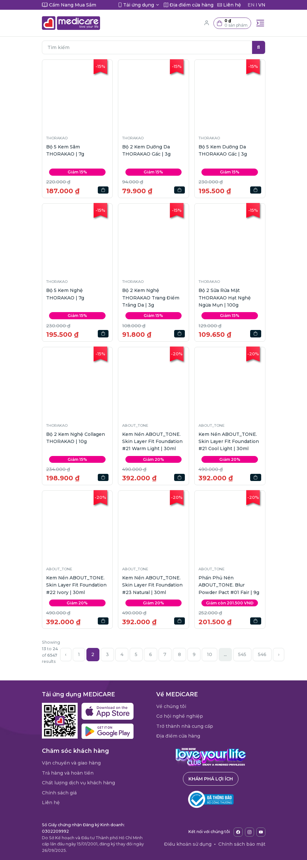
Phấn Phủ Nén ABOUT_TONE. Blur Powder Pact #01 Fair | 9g (228, 585)
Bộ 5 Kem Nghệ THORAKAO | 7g (65, 293)
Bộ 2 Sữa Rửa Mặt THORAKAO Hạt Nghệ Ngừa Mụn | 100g (224, 297)
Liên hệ (51, 802)
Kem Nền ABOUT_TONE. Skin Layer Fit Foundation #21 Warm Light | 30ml (152, 441)
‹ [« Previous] (65, 654)
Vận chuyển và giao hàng (71, 763)
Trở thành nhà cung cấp (184, 726)
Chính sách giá (59, 793)
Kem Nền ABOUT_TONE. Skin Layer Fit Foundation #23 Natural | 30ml (152, 585)
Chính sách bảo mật (241, 844)
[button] (232, 23)
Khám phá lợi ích (210, 779)
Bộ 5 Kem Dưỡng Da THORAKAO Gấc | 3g (222, 150)
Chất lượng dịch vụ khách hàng (78, 783)
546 (262, 654)
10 (209, 654)
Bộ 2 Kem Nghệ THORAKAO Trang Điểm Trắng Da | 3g (150, 297)
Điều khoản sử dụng (187, 844)
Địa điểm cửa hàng (178, 736)
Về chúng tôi (171, 706)
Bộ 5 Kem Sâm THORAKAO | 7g (65, 150)
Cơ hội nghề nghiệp (179, 716)
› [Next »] (278, 654)
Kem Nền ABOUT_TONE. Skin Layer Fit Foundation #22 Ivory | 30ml (76, 585)
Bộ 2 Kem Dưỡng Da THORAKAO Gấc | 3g (146, 150)
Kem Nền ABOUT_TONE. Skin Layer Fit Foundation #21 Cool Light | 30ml (228, 441)
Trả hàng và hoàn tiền (68, 773)
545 (242, 654)
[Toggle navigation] (260, 23)
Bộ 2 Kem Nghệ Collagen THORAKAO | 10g (75, 437)
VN (261, 5)
